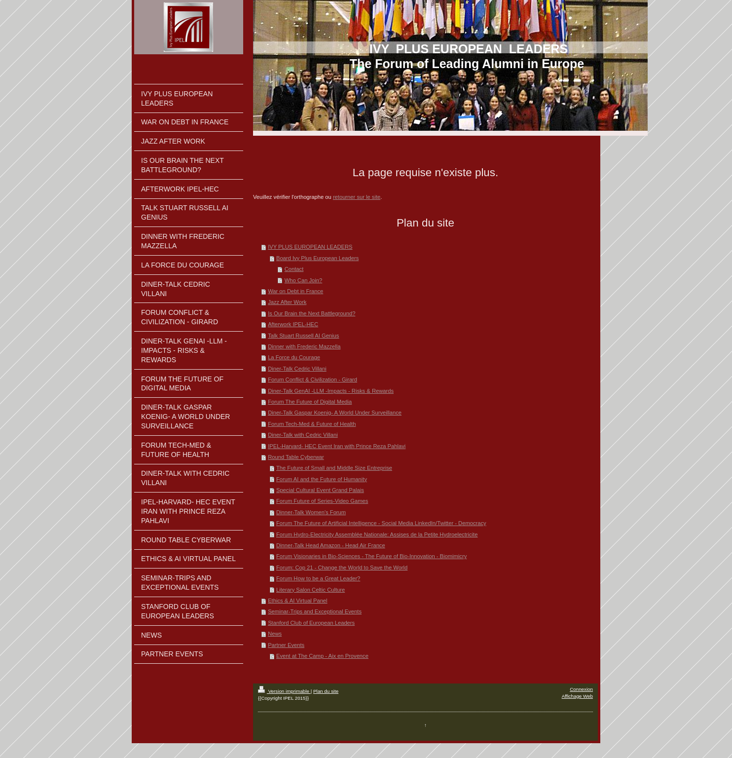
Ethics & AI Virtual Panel (297, 601)
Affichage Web (577, 696)
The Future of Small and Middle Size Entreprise (334, 468)
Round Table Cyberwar (296, 457)
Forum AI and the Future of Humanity (321, 479)
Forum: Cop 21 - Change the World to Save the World (341, 567)
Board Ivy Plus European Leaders (317, 258)
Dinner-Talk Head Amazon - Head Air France (330, 545)
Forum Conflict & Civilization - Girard (312, 379)
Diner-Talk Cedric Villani (297, 369)
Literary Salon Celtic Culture (310, 590)
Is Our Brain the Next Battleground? (311, 313)
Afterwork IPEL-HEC (293, 324)
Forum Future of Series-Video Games (322, 501)
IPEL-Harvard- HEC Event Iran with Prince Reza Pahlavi (336, 446)
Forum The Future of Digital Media (310, 402)
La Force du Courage (294, 357)
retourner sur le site (356, 197)
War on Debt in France (295, 291)
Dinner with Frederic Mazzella (304, 346)
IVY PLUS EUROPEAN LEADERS (310, 247)
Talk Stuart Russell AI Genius (303, 336)
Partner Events (286, 645)
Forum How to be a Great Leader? (318, 578)
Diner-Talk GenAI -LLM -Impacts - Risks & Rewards (331, 391)
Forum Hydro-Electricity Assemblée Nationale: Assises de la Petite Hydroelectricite (377, 534)
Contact (294, 269)
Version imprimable (284, 691)
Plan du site (325, 691)
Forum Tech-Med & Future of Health (312, 424)
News (275, 634)
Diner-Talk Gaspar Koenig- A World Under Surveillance (335, 413)
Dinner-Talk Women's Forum (311, 512)
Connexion (581, 689)
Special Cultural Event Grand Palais (320, 490)
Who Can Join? (304, 280)
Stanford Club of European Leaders (311, 623)
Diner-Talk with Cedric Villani (303, 435)
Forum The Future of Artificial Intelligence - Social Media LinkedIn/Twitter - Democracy (381, 523)
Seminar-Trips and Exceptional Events (315, 611)
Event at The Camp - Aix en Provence (322, 656)
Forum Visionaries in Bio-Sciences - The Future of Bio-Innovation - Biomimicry (371, 556)
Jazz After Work (287, 302)
